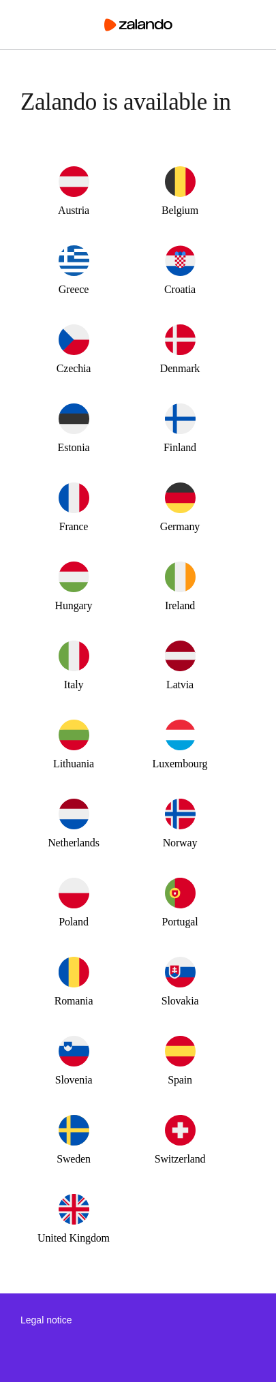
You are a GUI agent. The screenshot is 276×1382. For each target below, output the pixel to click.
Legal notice (46, 1320)
